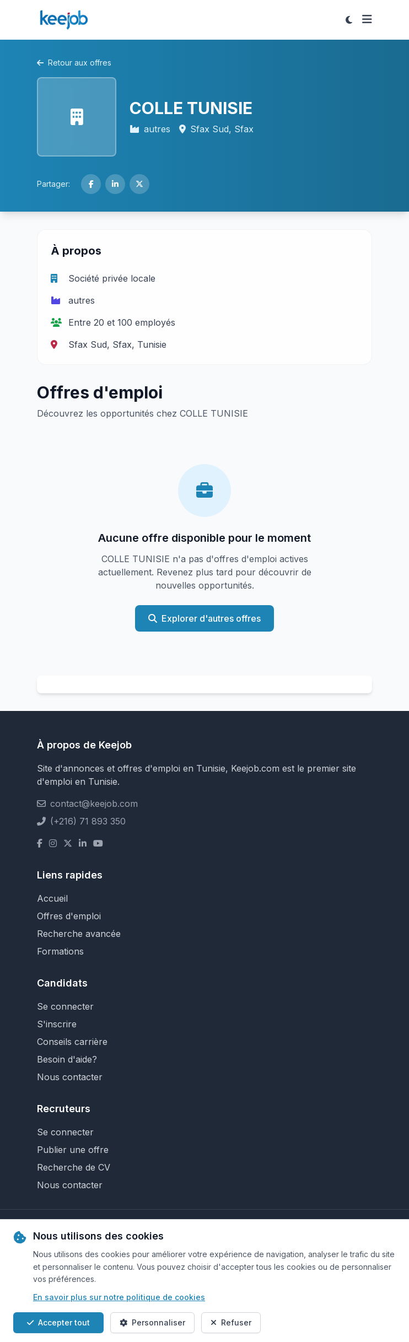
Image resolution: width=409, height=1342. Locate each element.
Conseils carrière (72, 1041)
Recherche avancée (79, 933)
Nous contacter (70, 1076)
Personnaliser (152, 1322)
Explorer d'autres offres (204, 618)
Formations (60, 951)
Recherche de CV (73, 1167)
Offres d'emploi (69, 915)
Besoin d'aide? (67, 1059)
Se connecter (65, 1006)
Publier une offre (73, 1149)
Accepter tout (58, 1322)
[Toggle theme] (349, 20)
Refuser (231, 1322)
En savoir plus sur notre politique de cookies (119, 1297)
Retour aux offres (74, 62)
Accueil (52, 898)
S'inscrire (57, 1024)
